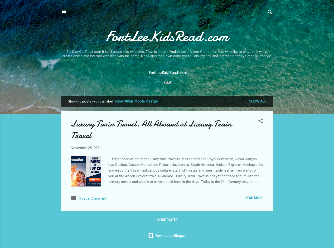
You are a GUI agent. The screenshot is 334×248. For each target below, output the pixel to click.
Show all (257, 101)
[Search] (270, 13)
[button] (260, 121)
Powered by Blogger (167, 236)
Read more (254, 198)
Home (167, 83)
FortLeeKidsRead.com (167, 36)
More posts (167, 220)
